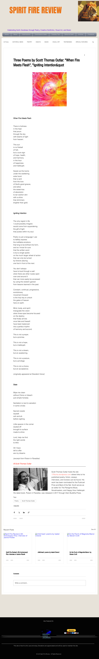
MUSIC (47, 42)
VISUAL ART (56, 42)
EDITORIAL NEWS (18, 42)
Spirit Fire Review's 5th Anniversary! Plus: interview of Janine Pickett (17, 553)
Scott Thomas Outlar (28, 501)
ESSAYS (38, 42)
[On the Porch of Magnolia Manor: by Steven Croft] (81, 541)
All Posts (6, 42)
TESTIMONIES (68, 42)
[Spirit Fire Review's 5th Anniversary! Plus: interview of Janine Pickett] (18, 541)
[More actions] (84, 55)
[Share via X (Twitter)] (19, 512)
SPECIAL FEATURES (82, 42)
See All (93, 529)
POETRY (29, 42)
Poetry (17, 501)
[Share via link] (29, 512)
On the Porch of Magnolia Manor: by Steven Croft (80, 553)
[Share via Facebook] (14, 512)
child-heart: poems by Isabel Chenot (48, 552)
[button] (93, 42)
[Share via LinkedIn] (24, 512)
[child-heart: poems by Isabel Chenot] (49, 541)
